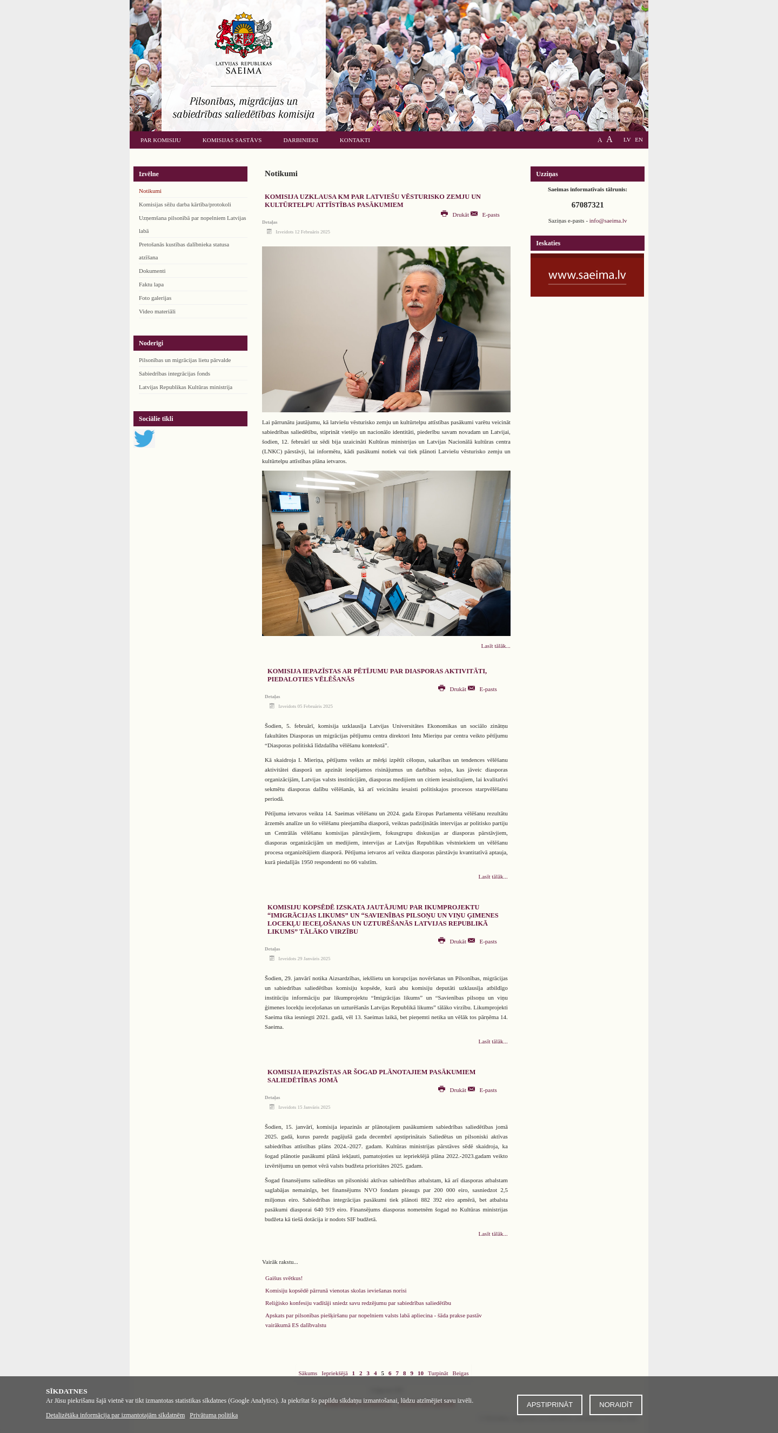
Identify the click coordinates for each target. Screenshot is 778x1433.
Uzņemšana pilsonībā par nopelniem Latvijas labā (192, 224)
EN (639, 139)
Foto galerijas (155, 297)
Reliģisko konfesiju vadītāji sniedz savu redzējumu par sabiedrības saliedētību (358, 1303)
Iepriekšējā (334, 1373)
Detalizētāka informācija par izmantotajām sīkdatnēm (115, 1415)
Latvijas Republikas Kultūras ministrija (185, 387)
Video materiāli (157, 311)
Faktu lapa (151, 284)
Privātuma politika (214, 1415)
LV (627, 139)
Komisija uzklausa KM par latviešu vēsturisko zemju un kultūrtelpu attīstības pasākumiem (373, 201)
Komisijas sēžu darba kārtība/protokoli (185, 204)
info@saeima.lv (608, 220)
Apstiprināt (550, 1405)
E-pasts (485, 214)
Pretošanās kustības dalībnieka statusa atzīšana (184, 250)
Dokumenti (152, 270)
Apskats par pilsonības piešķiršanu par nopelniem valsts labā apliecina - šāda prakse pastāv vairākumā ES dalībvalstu (373, 1320)
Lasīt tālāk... (496, 645)
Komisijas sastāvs (232, 140)
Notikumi (150, 191)
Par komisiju (160, 140)
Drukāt (456, 214)
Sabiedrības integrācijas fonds (174, 373)
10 (421, 1373)
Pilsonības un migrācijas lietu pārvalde (185, 360)
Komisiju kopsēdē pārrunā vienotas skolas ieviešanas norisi (336, 1290)
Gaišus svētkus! (284, 1278)
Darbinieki (300, 140)
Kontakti (355, 140)
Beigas (461, 1373)
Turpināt (438, 1373)
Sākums (307, 1373)
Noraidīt (616, 1405)
